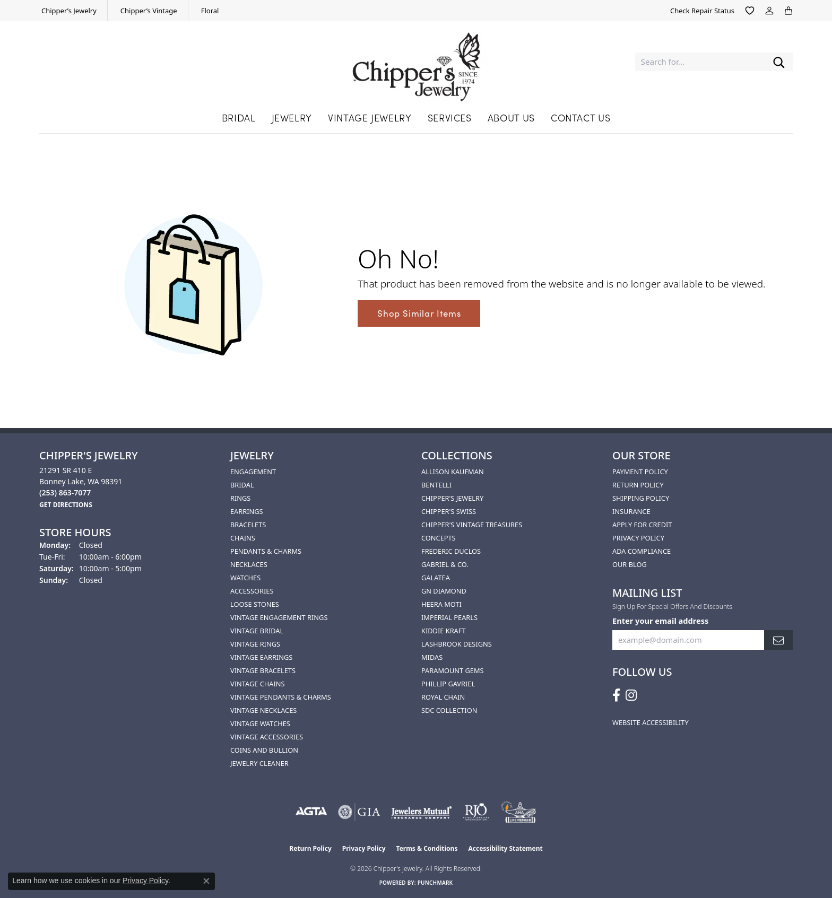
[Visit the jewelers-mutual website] (421, 812)
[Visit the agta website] (311, 812)
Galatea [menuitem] (435, 577)
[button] (750, 10)
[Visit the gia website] (359, 812)
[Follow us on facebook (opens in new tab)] (616, 695)
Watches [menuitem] (245, 577)
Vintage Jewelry (370, 117)
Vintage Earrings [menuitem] (261, 657)
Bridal (239, 117)
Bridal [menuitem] (242, 485)
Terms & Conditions (427, 848)
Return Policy (638, 485)
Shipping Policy (640, 498)
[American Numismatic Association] (518, 812)
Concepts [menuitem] (438, 538)
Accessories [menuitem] (251, 591)
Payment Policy (640, 471)
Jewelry (292, 117)
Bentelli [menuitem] (436, 485)
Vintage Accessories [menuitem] (266, 737)
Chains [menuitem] (242, 538)
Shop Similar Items (419, 313)
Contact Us (580, 117)
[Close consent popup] (206, 881)
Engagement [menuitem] (253, 471)
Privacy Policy (638, 538)
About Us (511, 117)
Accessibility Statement (505, 848)
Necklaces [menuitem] (248, 564)
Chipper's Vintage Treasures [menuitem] (471, 524)
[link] (68, 10)
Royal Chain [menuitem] (443, 697)
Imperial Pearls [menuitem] (449, 617)
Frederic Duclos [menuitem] (451, 551)
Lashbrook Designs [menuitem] (456, 644)
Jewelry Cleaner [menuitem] (259, 763)
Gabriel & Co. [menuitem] (445, 564)
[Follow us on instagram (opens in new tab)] (631, 695)
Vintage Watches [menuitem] (260, 723)
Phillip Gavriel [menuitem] (448, 683)
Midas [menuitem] (432, 657)
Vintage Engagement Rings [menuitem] (278, 617)
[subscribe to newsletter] (778, 640)
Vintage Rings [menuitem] (255, 644)
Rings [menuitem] (240, 498)
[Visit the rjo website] (476, 812)
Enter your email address (660, 620)
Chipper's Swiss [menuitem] (448, 511)
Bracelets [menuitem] (248, 524)
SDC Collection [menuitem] (449, 710)
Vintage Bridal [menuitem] (256, 630)
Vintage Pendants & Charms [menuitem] (280, 697)
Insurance (631, 511)
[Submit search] (779, 62)
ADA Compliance (641, 551)
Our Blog (629, 564)
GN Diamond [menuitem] (443, 591)
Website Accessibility (650, 722)
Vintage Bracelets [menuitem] (263, 670)
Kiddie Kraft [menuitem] (443, 630)
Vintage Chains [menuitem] (257, 683)
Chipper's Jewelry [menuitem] (452, 498)
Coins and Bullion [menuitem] (264, 750)
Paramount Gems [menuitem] (452, 670)
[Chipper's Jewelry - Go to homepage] (416, 61)
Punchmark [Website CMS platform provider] (435, 882)
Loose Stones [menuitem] (254, 604)
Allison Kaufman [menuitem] (452, 471)
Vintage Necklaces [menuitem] (263, 710)
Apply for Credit (642, 524)
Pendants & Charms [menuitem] (265, 551)
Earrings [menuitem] (246, 511)
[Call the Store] (65, 492)
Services (450, 117)
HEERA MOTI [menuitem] (441, 604)
